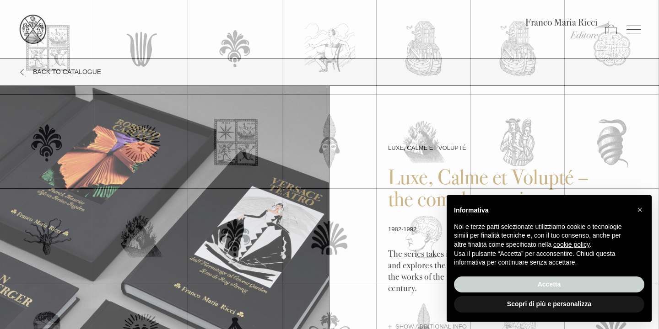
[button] (639, 209)
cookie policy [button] (571, 244)
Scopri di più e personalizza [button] (549, 304)
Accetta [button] (549, 284)
